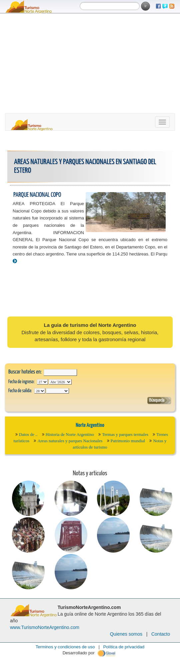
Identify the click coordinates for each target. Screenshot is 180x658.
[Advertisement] (90, 63)
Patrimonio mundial (128, 440)
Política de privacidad (124, 646)
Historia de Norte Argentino (70, 434)
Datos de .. (28, 434)
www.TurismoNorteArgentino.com (44, 627)
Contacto (160, 634)
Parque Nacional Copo (37, 195)
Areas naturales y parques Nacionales (69, 440)
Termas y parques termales (125, 434)
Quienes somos (126, 634)
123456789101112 (60, 382)
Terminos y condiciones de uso (65, 646)
